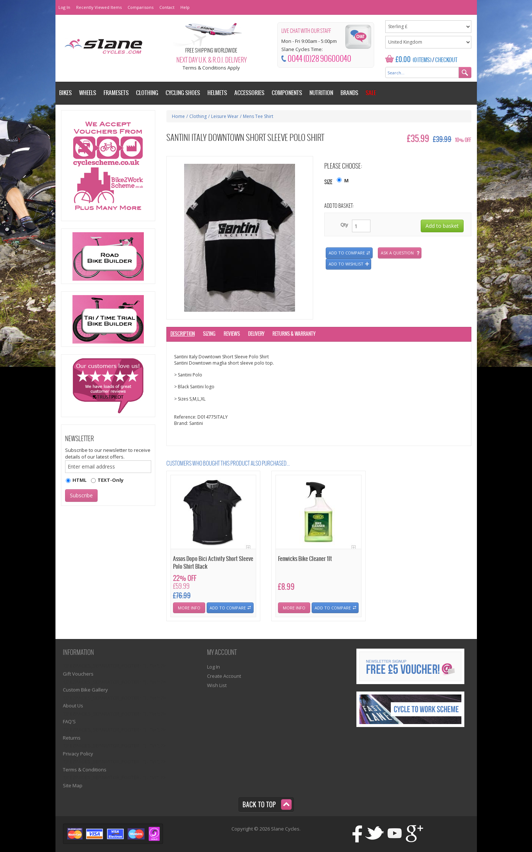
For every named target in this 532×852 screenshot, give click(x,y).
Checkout (446, 60)
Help (185, 7)
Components (287, 93)
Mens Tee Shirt (258, 116)
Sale (371, 93)
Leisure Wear (224, 116)
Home (178, 116)
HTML (79, 480)
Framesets (116, 93)
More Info (189, 608)
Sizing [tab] (209, 334)
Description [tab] (182, 334)
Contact (166, 7)
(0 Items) (422, 60)
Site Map (72, 785)
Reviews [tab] (232, 334)
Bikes (65, 93)
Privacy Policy (78, 753)
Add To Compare (228, 608)
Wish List (217, 685)
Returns (72, 737)
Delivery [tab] (256, 334)
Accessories (249, 93)
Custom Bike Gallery (85, 689)
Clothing (198, 116)
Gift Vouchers (78, 673)
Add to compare (347, 253)
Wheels (87, 93)
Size (328, 182)
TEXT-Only (110, 480)
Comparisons (140, 7)
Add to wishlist (346, 264)
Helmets (217, 93)
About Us (73, 705)
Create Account (224, 676)
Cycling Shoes (183, 93)
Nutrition (321, 93)
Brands (349, 93)
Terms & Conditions (84, 769)
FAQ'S (69, 721)
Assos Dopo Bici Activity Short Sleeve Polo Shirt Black (213, 563)
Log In (64, 7)
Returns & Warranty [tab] (293, 334)
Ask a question (397, 253)
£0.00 (403, 60)
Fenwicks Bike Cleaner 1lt (305, 559)
